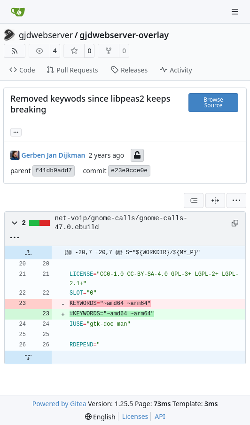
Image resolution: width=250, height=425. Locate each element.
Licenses (135, 416)
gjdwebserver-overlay (124, 35)
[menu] (236, 200)
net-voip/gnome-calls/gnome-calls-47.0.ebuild (121, 223)
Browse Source (213, 102)
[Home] (18, 11)
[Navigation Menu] (236, 11)
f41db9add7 (53, 170)
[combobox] (193, 200)
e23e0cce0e (129, 170)
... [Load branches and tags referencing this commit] (16, 131)
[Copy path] (235, 223)
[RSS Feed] (14, 51)
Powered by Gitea (59, 403)
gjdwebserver (46, 35)
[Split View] (215, 200)
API (160, 416)
